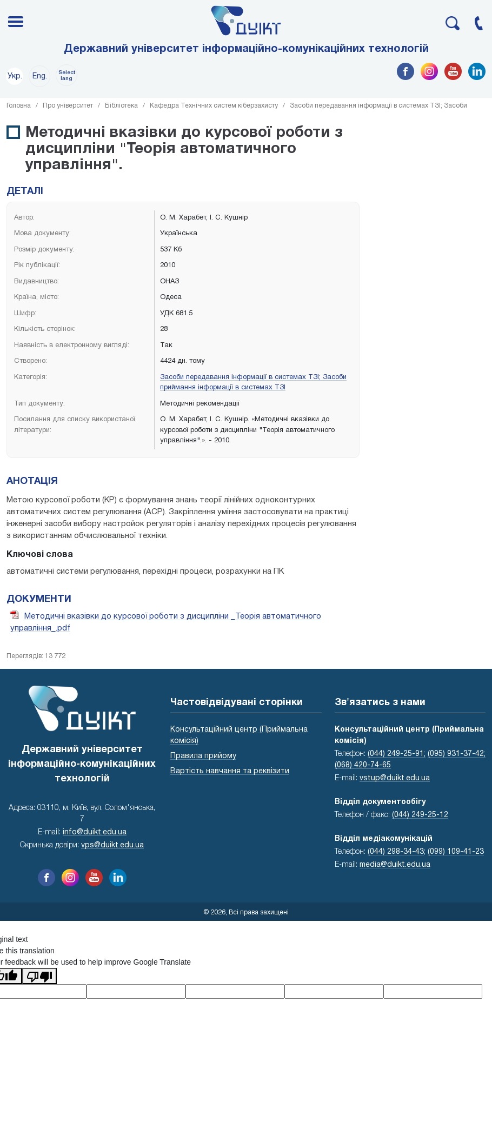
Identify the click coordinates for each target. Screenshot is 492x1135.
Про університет (68, 106)
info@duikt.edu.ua (95, 832)
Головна (18, 106)
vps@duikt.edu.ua (112, 845)
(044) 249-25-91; (396, 754)
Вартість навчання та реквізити (229, 771)
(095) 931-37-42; (457, 754)
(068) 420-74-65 (363, 765)
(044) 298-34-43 (396, 851)
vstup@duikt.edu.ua (395, 778)
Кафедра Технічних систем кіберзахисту (214, 106)
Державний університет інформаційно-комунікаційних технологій (246, 49)
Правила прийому (203, 756)
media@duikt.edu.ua (395, 864)
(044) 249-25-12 (420, 815)
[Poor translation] (39, 976)
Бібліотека (121, 106)
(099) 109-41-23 (456, 851)
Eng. (39, 76)
